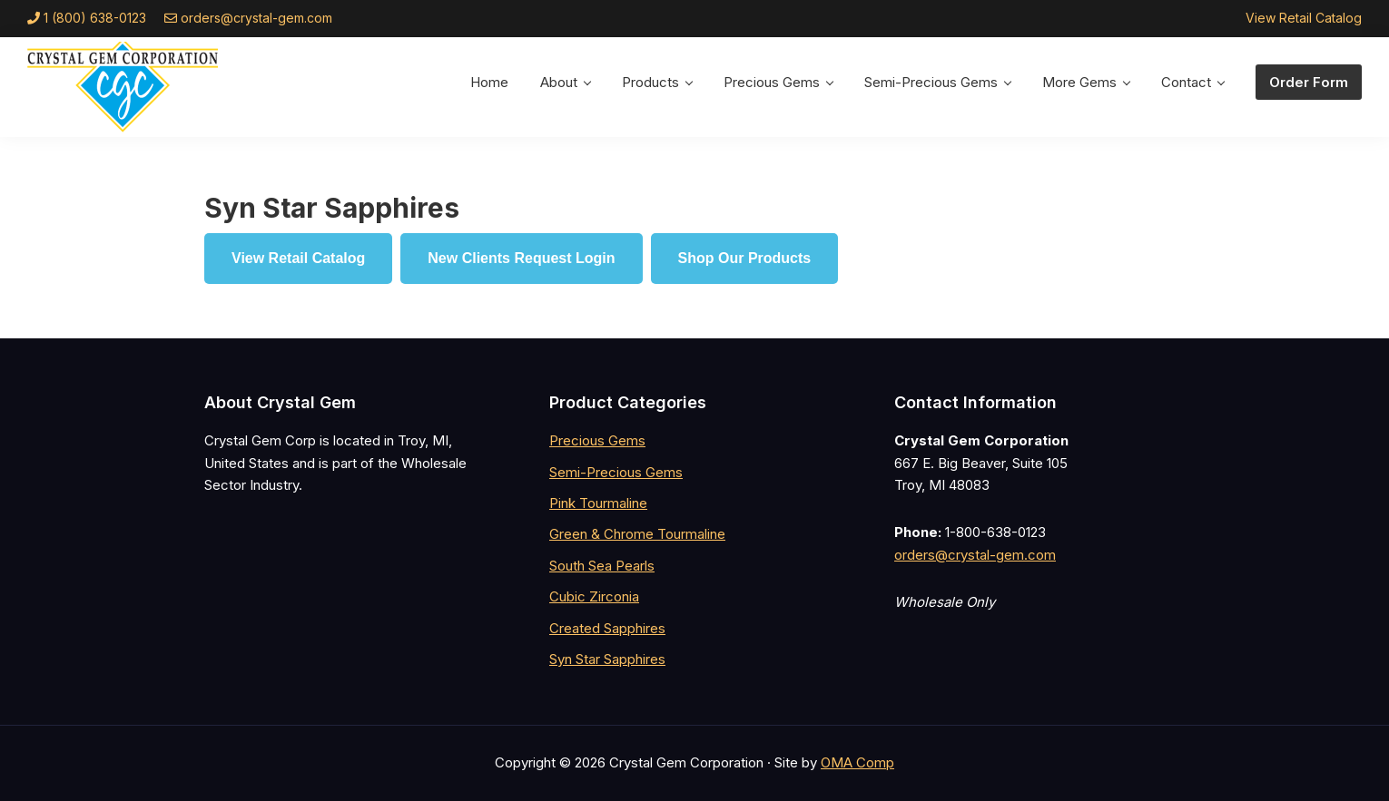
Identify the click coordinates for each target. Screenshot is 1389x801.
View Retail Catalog (1304, 17)
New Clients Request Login (521, 258)
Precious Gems (597, 440)
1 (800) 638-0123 (95, 17)
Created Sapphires (607, 628)
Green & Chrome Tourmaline (637, 533)
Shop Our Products (745, 258)
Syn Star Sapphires (607, 659)
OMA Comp (857, 762)
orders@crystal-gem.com (256, 17)
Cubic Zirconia (594, 596)
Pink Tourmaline (598, 503)
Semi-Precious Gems (616, 472)
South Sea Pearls (602, 565)
